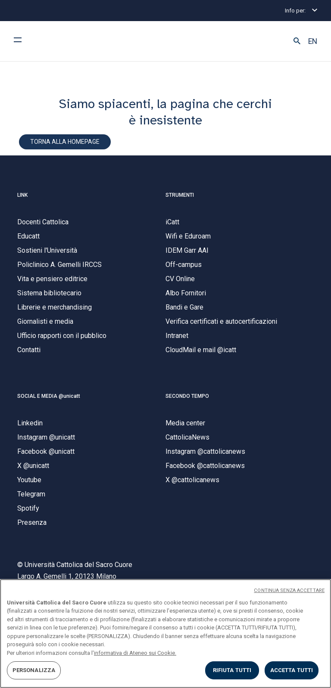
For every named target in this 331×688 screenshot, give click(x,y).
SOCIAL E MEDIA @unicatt (48, 396)
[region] (165, 633)
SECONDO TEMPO (187, 396)
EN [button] (312, 41)
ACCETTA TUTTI (291, 670)
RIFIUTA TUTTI (232, 670)
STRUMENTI (180, 195)
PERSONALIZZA (34, 670)
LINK (22, 195)
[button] (297, 41)
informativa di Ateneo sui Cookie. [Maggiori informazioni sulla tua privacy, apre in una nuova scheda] (135, 653)
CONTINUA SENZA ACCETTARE (289, 590)
